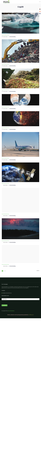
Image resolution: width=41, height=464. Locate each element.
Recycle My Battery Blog (5, 64)
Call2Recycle (31, 366)
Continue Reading (12, 313)
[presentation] (8, 354)
